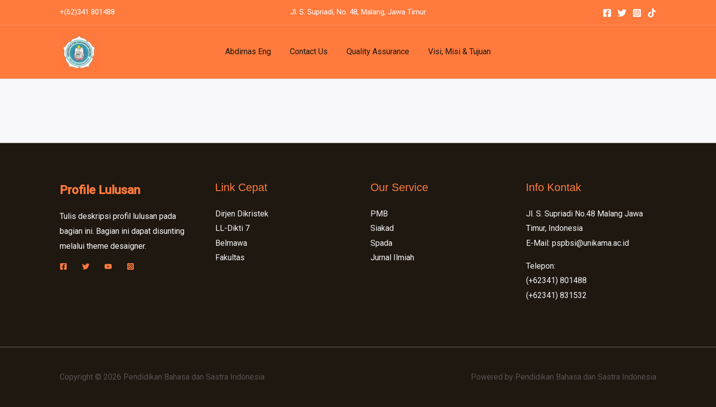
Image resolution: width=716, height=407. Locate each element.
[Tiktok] (651, 12)
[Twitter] (622, 12)
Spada (381, 243)
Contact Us (310, 51)
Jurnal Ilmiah (392, 258)
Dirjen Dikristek (241, 213)
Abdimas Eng (252, 51)
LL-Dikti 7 (232, 228)
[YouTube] (108, 266)
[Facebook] (607, 12)
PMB (379, 213)
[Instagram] (636, 12)
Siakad (382, 228)
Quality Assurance (376, 51)
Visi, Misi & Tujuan (455, 51)
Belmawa (231, 243)
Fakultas (230, 258)
